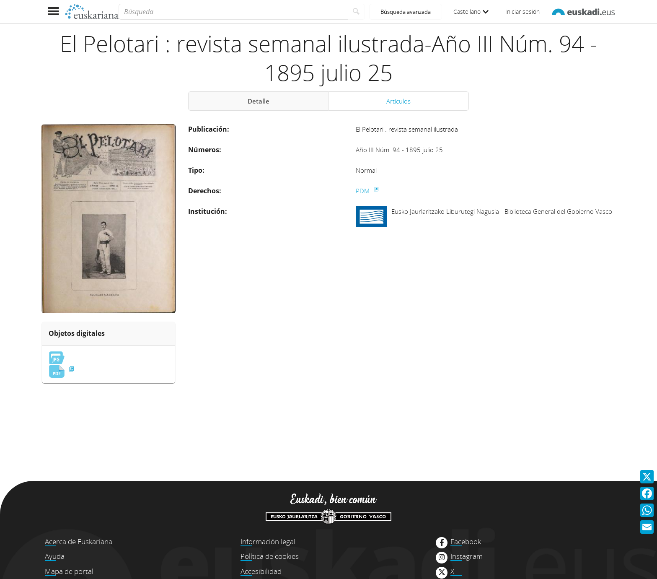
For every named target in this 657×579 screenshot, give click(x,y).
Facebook (465, 542)
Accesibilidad (261, 571)
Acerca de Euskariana (78, 541)
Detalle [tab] (258, 101)
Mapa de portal (69, 571)
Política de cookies (270, 556)
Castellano (471, 12)
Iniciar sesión (522, 12)
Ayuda (55, 556)
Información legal (268, 541)
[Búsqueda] (233, 12)
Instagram (466, 556)
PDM (363, 191)
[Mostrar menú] (53, 11)
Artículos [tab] (398, 101)
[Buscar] (356, 12)
